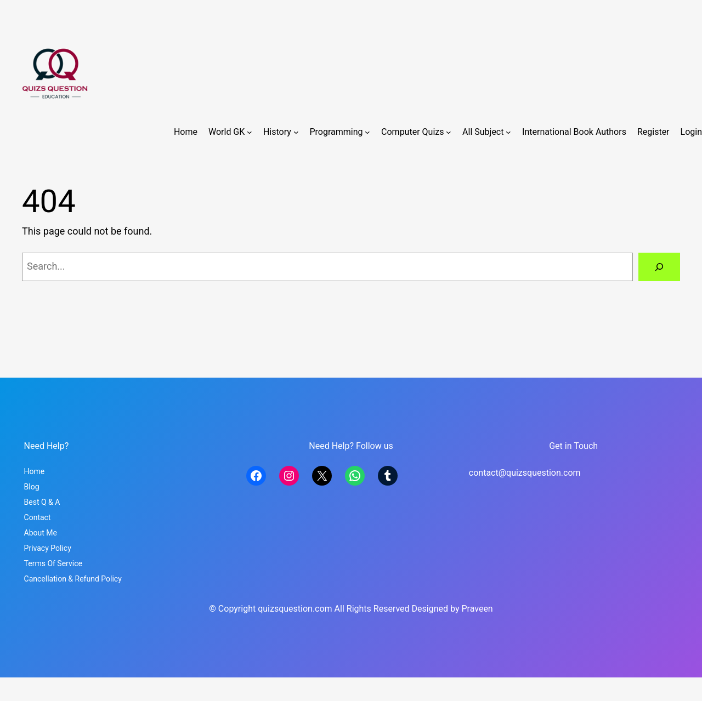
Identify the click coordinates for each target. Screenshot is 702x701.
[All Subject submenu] (508, 132)
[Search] (659, 267)
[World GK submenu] (249, 132)
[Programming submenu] (367, 132)
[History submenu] (296, 132)
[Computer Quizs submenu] (448, 132)
